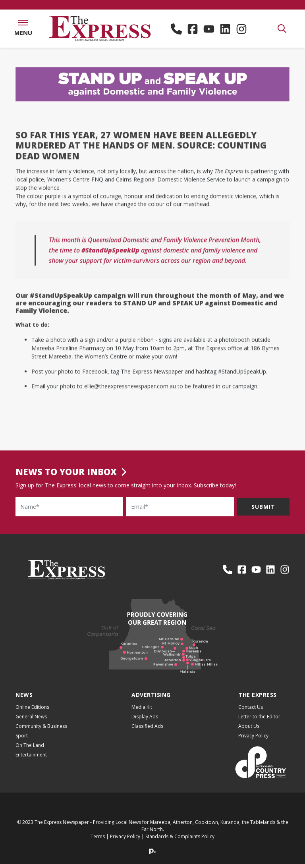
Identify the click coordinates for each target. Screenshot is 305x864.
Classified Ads (147, 726)
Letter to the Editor (259, 716)
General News (31, 716)
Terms (98, 836)
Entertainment (31, 754)
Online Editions (32, 707)
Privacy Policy (253, 735)
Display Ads (144, 716)
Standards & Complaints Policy (179, 836)
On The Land (29, 745)
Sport (21, 735)
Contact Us (250, 707)
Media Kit (141, 707)
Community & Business (41, 726)
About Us (248, 726)
